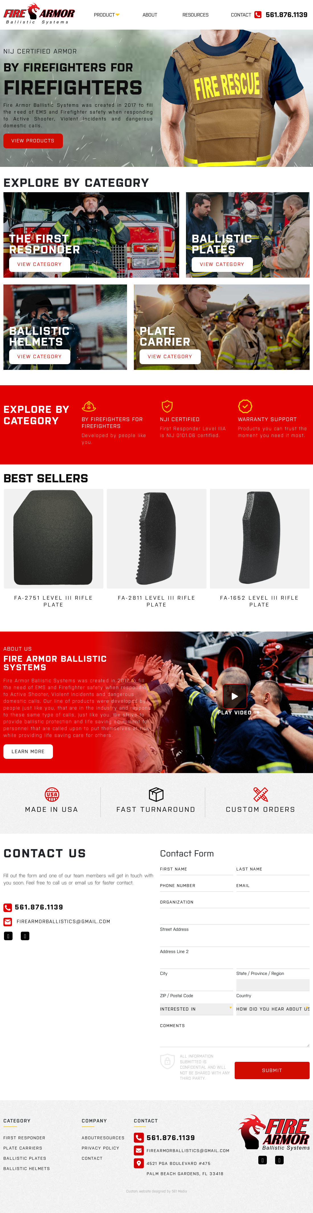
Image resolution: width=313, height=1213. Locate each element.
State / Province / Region (260, 973)
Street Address (174, 929)
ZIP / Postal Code (176, 995)
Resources (195, 14)
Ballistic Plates (24, 1158)
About (150, 14)
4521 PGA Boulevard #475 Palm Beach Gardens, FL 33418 (185, 1168)
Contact (241, 14)
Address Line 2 (174, 951)
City (163, 973)
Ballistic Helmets (26, 1168)
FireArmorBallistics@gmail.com (57, 921)
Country (243, 995)
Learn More (29, 751)
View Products (34, 141)
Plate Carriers (22, 1148)
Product (104, 14)
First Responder (24, 1138)
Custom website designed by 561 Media (156, 1191)
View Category (41, 264)
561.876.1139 (287, 15)
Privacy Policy (101, 1148)
